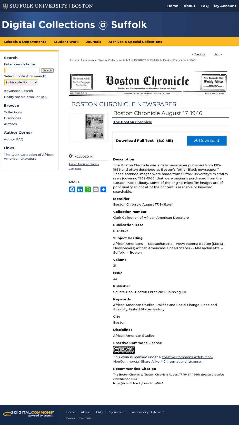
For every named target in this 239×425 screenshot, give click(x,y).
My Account (117, 412)
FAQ (99, 412)
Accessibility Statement (148, 412)
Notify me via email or (26, 97)
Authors (10, 124)
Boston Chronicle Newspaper (123, 104)
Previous (199, 54)
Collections (13, 112)
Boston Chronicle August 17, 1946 (157, 113)
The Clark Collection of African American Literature (29, 156)
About (85, 412)
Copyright (86, 418)
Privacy (70, 418)
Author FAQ (13, 139)
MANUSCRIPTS (136, 60)
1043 (192, 60)
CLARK (154, 60)
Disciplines (12, 118)
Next (217, 54)
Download (206, 140)
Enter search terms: (20, 64)
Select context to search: (25, 76)
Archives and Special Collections (101, 60)
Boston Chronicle (174, 60)
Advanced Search (18, 91)
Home (73, 60)
